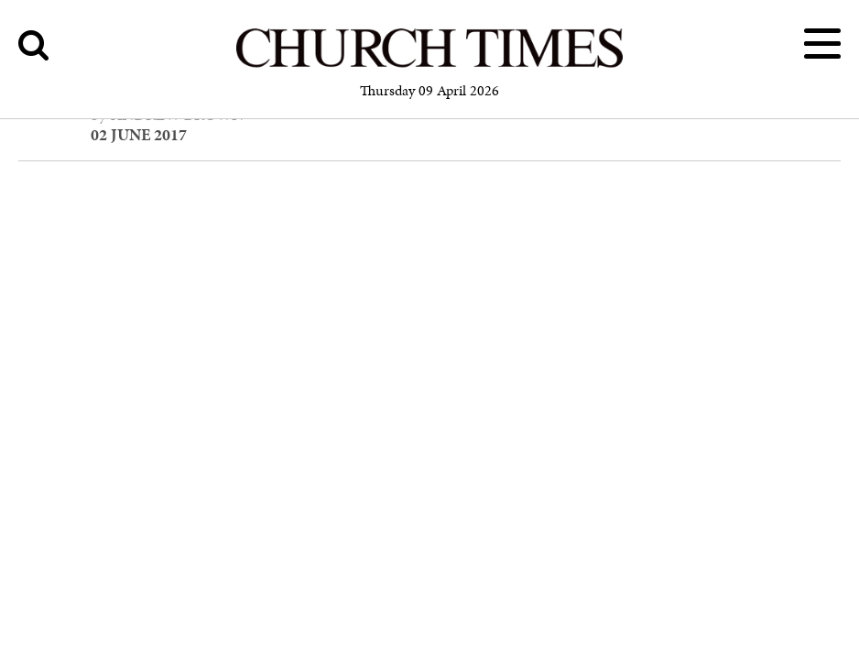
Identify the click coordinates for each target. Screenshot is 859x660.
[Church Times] (429, 64)
